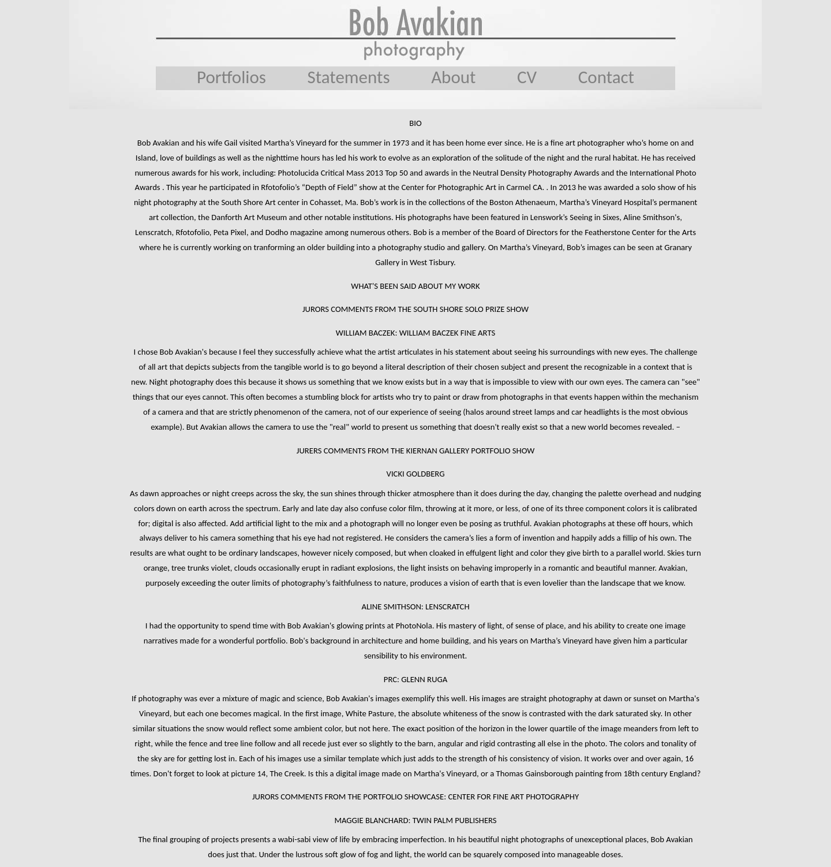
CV (527, 77)
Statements (349, 77)
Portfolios (231, 77)
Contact (606, 77)
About (453, 77)
